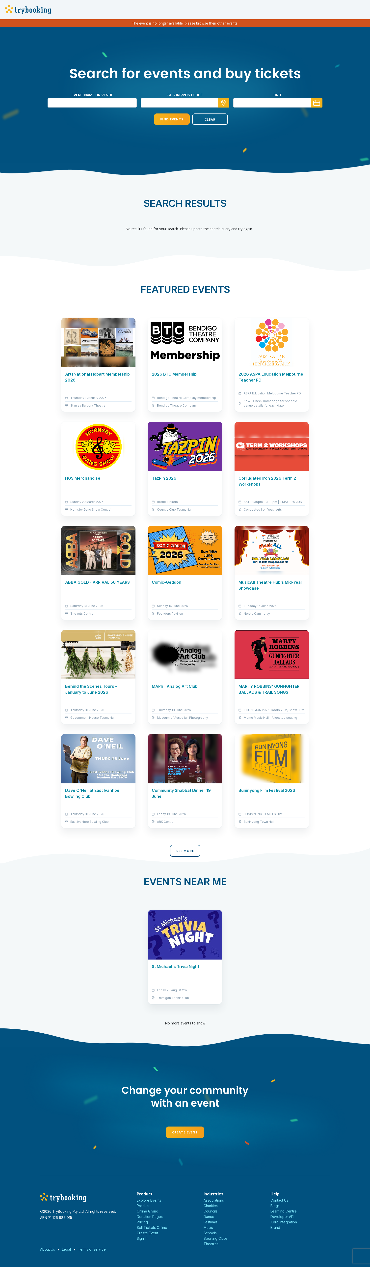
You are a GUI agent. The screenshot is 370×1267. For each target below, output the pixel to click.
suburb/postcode (185, 95)
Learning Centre (283, 1211)
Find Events (166, 119)
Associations (214, 1200)
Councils (210, 1211)
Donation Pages (150, 1216)
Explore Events (149, 1200)
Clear (204, 119)
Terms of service (92, 1249)
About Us (47, 1249)
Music (208, 1227)
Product (143, 1206)
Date (277, 95)
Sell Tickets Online (152, 1227)
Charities (211, 1206)
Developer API (282, 1216)
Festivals (210, 1222)
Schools (210, 1233)
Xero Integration (283, 1222)
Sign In (142, 1238)
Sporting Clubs (216, 1238)
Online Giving (147, 1211)
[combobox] (185, 103)
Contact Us (279, 1200)
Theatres (211, 1244)
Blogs (275, 1206)
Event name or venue (92, 95)
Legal (66, 1249)
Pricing (142, 1222)
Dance (209, 1216)
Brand (275, 1227)
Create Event (185, 1132)
